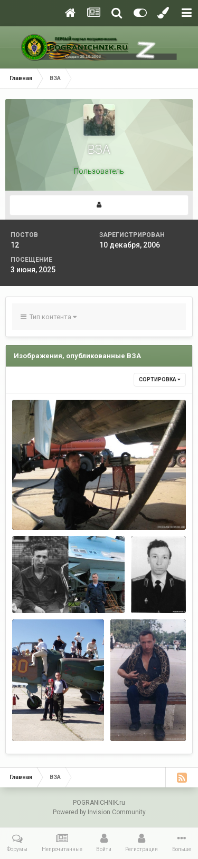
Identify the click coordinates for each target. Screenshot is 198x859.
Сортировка (160, 379)
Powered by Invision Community (99, 812)
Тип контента (49, 317)
